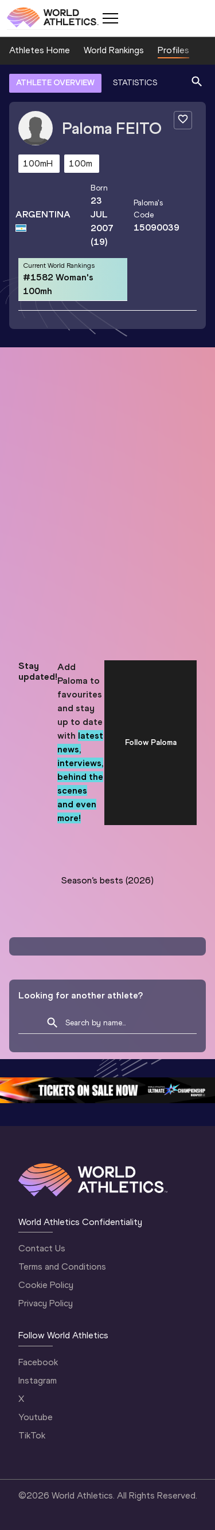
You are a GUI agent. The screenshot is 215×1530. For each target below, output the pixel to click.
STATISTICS (135, 83)
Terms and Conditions (62, 1266)
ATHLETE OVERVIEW (55, 83)
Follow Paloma (151, 742)
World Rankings (114, 50)
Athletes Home (39, 50)
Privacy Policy (45, 1303)
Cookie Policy (45, 1284)
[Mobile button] (110, 18)
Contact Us (41, 1248)
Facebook (38, 1362)
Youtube (35, 1417)
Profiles (173, 50)
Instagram (37, 1380)
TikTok (31, 1435)
